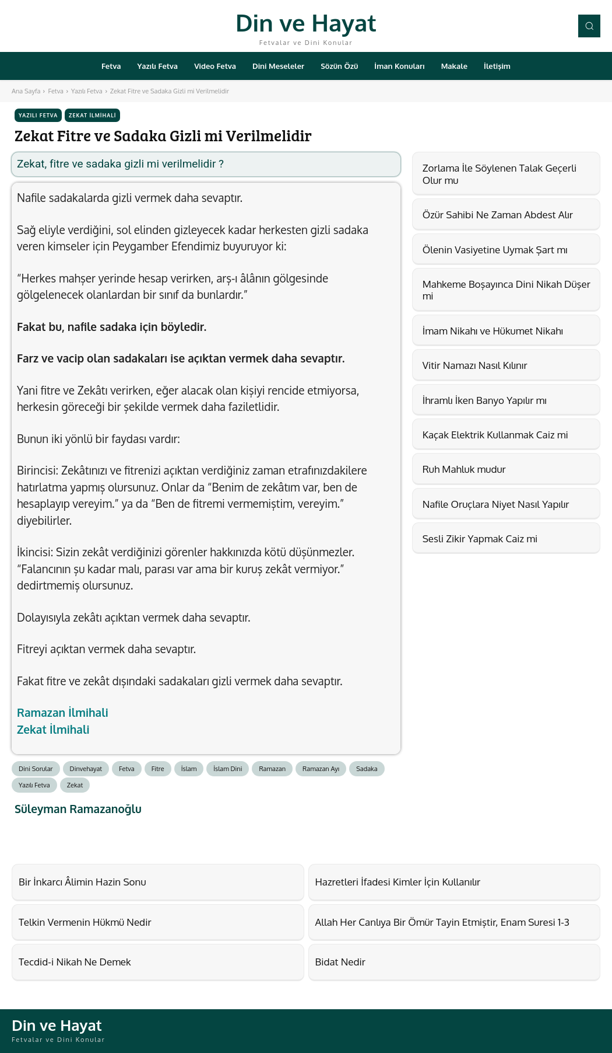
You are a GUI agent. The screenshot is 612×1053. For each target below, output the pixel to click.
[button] (589, 26)
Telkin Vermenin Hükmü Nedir (85, 922)
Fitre (158, 769)
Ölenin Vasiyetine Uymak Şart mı (495, 249)
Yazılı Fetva (87, 91)
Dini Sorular (36, 769)
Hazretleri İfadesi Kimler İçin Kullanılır (398, 882)
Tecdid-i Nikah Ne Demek (75, 962)
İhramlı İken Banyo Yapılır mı (485, 400)
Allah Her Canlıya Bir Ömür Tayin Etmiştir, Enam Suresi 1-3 (442, 922)
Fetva (56, 91)
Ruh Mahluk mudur (464, 469)
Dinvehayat (86, 769)
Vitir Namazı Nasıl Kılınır (475, 365)
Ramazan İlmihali (62, 712)
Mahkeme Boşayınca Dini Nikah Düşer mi (506, 290)
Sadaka (366, 769)
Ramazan (272, 769)
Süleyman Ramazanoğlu (78, 809)
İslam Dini (227, 769)
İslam (189, 769)
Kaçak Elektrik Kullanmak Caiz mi (495, 434)
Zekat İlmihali (92, 115)
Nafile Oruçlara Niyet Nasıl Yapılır (496, 504)
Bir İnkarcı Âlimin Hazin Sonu (82, 882)
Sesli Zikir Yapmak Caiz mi (480, 538)
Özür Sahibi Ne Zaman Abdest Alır (498, 214)
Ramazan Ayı (321, 769)
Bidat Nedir (340, 962)
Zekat (75, 785)
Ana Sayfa (26, 91)
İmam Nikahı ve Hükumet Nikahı (493, 331)
